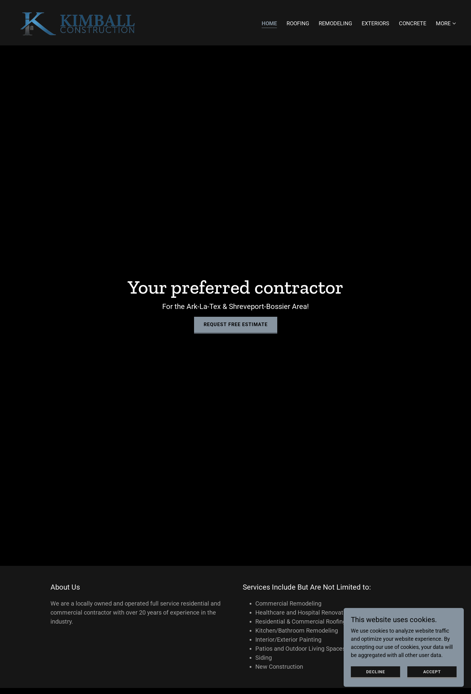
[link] (79, 22)
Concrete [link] (412, 23)
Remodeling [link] (335, 23)
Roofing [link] (298, 23)
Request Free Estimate (236, 324)
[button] (446, 23)
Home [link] (269, 23)
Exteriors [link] (375, 23)
